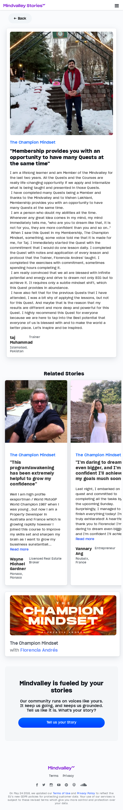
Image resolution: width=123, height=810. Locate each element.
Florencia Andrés (39, 650)
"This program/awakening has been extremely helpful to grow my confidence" (32, 473)
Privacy (68, 776)
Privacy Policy (86, 793)
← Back (20, 18)
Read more (19, 549)
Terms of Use (62, 793)
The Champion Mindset (32, 142)
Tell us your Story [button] (62, 722)
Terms (54, 776)
